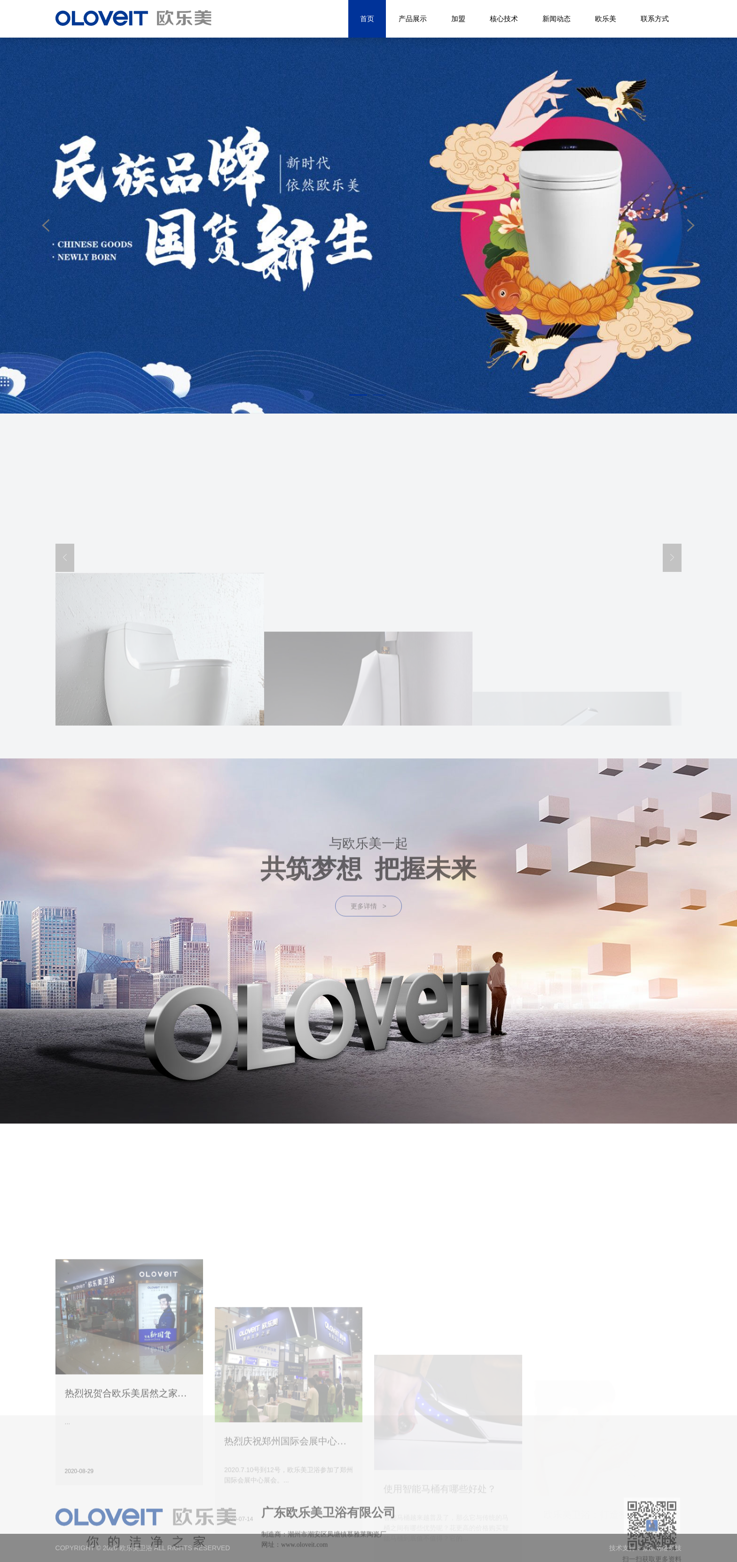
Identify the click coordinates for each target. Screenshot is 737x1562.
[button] (358, 395)
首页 (367, 19)
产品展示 (413, 19)
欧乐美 (605, 19)
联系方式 (655, 19)
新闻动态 (556, 19)
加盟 (458, 19)
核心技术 (504, 19)
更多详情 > (368, 934)
